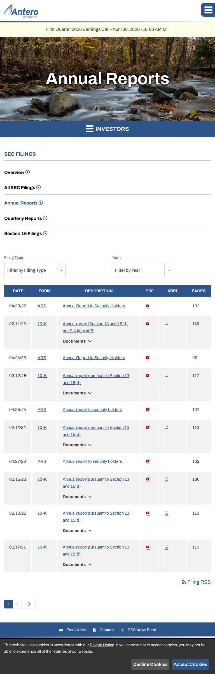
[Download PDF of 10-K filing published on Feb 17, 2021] (148, 547)
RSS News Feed (142, 630)
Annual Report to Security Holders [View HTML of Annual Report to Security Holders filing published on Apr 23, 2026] (94, 306)
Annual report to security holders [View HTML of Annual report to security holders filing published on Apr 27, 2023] (92, 461)
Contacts (107, 630)
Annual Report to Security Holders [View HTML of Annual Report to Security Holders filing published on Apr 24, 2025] (94, 357)
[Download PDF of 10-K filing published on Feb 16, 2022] (148, 513)
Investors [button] (107, 128)
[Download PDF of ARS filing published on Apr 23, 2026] (148, 306)
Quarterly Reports (23, 218)
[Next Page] (29, 604)
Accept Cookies (190, 664)
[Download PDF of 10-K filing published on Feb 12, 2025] (148, 375)
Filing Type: (14, 257)
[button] (208, 10)
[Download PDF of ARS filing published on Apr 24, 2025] (148, 357)
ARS (42, 306)
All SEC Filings (19, 187)
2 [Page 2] (19, 605)
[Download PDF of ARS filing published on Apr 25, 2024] (148, 409)
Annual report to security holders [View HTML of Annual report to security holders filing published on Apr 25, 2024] (92, 409)
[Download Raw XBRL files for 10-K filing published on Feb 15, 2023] (166, 479)
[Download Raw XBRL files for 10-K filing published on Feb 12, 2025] (166, 375)
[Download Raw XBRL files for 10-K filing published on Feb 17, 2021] (166, 547)
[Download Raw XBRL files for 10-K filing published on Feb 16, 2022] (166, 513)
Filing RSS (196, 582)
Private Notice (102, 645)
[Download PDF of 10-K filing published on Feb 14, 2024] (148, 427)
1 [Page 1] (10, 605)
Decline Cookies (150, 664)
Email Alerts (76, 630)
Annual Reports (21, 203)
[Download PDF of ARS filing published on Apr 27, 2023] (148, 461)
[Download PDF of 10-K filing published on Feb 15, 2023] (148, 479)
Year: (116, 257)
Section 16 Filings (23, 233)
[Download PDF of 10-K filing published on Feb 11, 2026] (148, 324)
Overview (14, 172)
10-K (42, 324)
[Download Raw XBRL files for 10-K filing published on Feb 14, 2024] (166, 427)
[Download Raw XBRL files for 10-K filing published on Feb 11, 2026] (166, 324)
